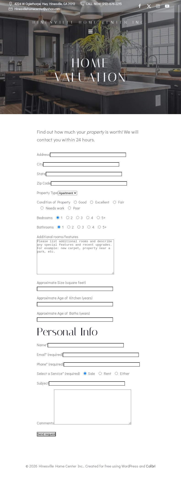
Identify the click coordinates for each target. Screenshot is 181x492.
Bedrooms (45, 217)
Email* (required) (50, 361)
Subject (43, 390)
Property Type (47, 192)
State (41, 173)
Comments (45, 436)
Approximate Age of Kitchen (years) (64, 304)
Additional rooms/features (57, 236)
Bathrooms (45, 227)
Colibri (151, 479)
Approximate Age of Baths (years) (63, 320)
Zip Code (44, 183)
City (40, 164)
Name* (42, 351)
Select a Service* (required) (58, 380)
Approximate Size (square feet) (61, 289)
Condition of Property (53, 202)
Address (43, 154)
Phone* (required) (50, 370)
